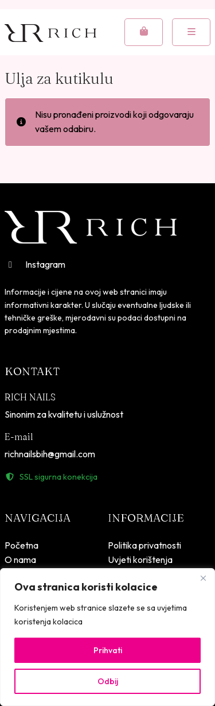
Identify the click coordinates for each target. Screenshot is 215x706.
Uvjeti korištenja (140, 559)
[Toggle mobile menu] (191, 32)
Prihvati (107, 650)
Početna (21, 545)
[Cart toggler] (143, 32)
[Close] (203, 578)
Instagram (35, 264)
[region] (107, 637)
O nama (20, 559)
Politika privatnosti (144, 545)
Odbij (107, 681)
